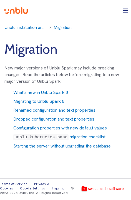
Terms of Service (13, 184)
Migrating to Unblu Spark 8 (38, 101)
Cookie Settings (32, 188)
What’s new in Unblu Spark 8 (40, 92)
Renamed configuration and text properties (54, 110)
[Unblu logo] (16, 10)
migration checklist (59, 137)
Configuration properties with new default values (60, 128)
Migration (63, 27)
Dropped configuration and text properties (53, 119)
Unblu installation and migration (25, 27)
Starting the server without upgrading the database (62, 146)
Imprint (58, 188)
